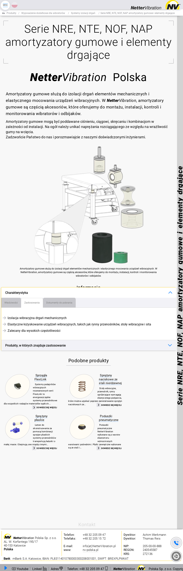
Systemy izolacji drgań (83, 13)
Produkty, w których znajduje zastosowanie (35, 345)
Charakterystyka (16, 293)
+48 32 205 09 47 (94, 535)
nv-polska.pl (90, 550)
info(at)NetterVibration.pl (99, 546)
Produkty (11, 13)
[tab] (11, 303)
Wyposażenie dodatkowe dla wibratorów (43, 13)
